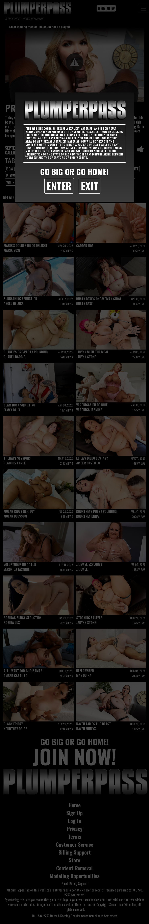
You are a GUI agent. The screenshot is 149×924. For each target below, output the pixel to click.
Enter (59, 185)
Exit (89, 185)
